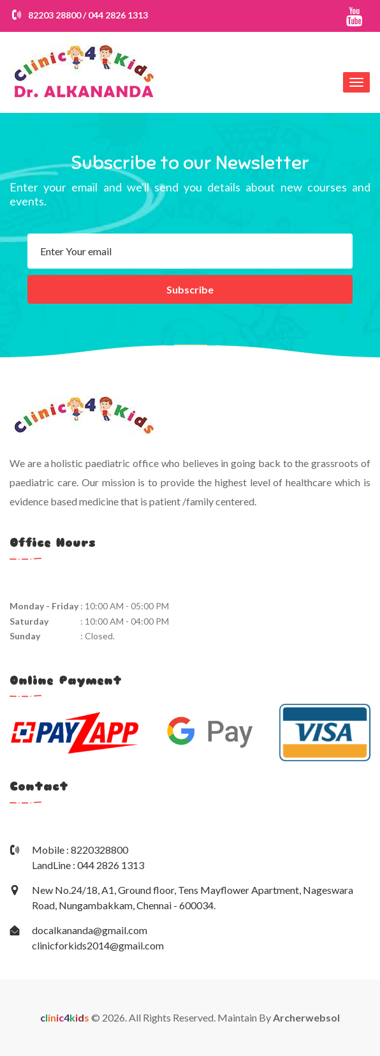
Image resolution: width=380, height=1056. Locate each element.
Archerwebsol (306, 1017)
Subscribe (190, 289)
